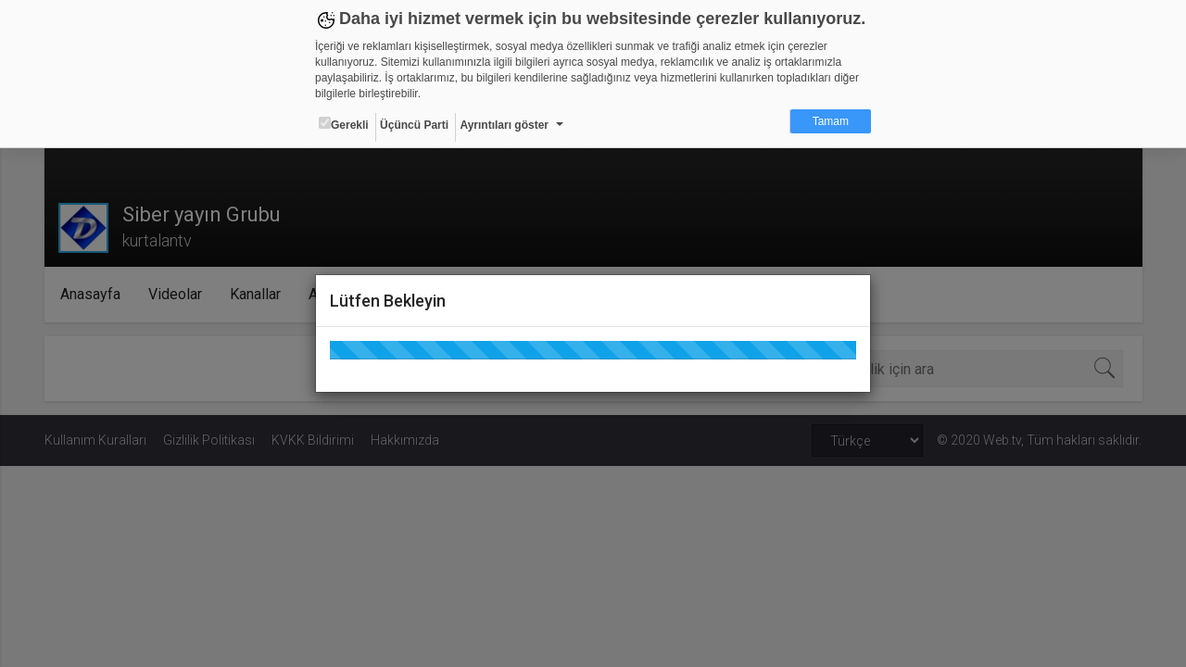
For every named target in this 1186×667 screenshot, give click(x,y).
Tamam (831, 121)
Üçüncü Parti (414, 125)
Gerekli (344, 124)
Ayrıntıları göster (504, 125)
